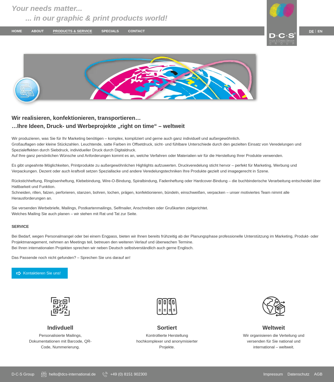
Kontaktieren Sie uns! (42, 273)
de (311, 31)
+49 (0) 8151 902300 (128, 374)
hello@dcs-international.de (72, 374)
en (320, 31)
